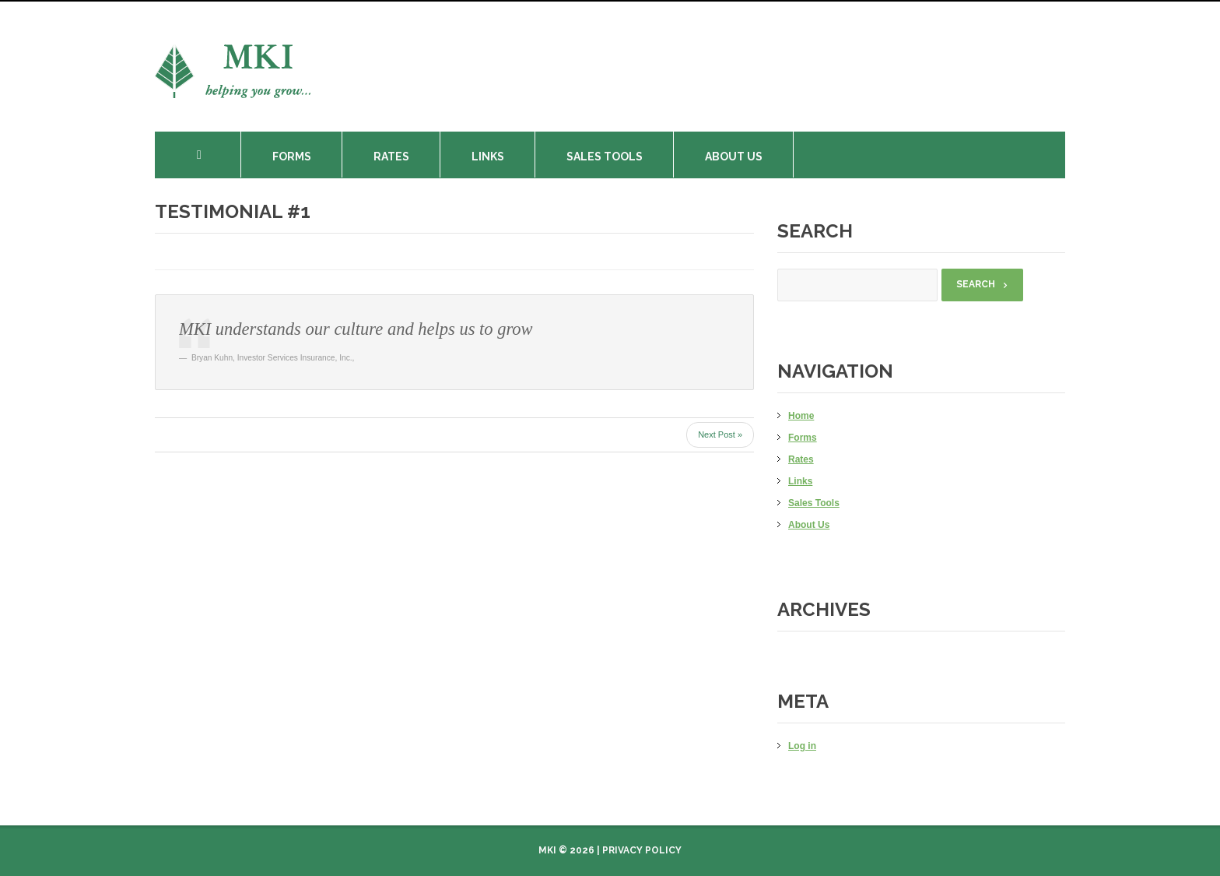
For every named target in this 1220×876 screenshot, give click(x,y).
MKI (547, 850)
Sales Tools (604, 156)
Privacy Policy (642, 850)
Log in (802, 746)
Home (209, 155)
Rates (391, 156)
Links (488, 156)
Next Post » (720, 434)
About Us (733, 156)
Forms (291, 156)
